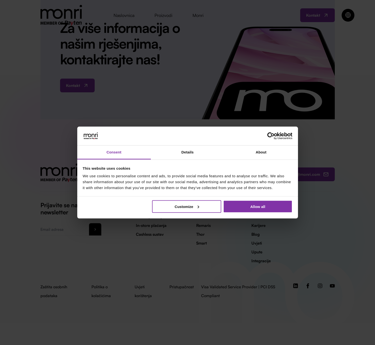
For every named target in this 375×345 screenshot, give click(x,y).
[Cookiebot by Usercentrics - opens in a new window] (270, 135)
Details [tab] (187, 152)
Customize (187, 206)
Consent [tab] (113, 152)
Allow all (257, 206)
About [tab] (261, 152)
